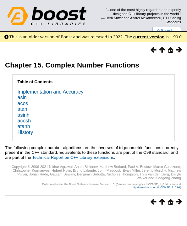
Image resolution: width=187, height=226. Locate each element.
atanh (24, 126)
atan (22, 109)
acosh (24, 120)
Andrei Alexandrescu (145, 18)
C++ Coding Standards (172, 20)
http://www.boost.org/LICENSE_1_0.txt (156, 187)
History (25, 132)
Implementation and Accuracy (51, 91)
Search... (167, 31)
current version (149, 37)
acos (23, 103)
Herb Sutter (114, 18)
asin (22, 97)
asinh (24, 115)
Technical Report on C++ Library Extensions (73, 157)
